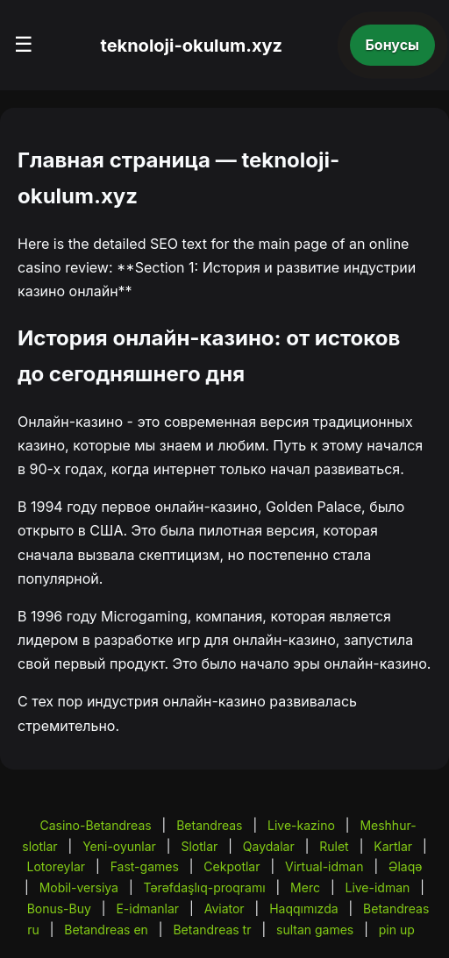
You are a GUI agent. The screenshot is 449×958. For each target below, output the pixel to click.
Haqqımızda (303, 908)
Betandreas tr (212, 929)
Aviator (224, 908)
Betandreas (209, 825)
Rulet (333, 846)
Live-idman (377, 887)
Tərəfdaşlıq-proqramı (204, 887)
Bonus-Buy (59, 908)
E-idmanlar (147, 908)
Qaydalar (269, 846)
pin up (397, 929)
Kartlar (393, 846)
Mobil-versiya (78, 887)
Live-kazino (301, 825)
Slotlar (199, 846)
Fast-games (144, 866)
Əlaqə (405, 866)
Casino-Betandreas (95, 825)
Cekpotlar (231, 866)
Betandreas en (106, 929)
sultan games (314, 929)
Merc (305, 887)
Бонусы (393, 44)
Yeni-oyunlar (119, 846)
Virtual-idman (324, 866)
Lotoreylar (56, 866)
